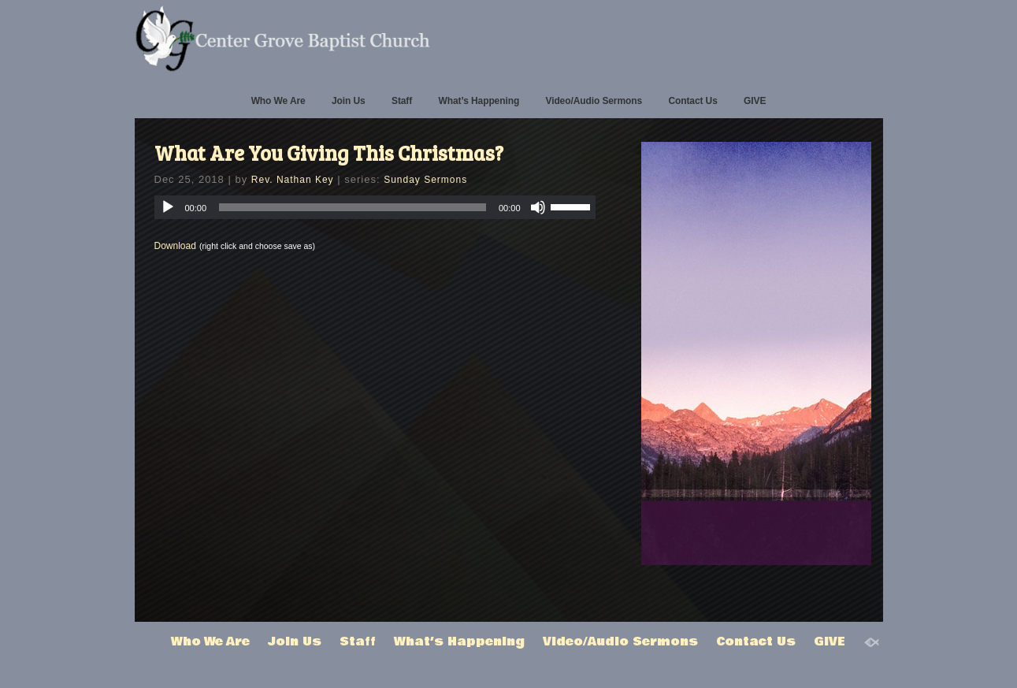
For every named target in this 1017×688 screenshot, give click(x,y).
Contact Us (692, 100)
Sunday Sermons (425, 179)
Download (175, 245)
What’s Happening (479, 100)
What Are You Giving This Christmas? (328, 152)
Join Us (349, 100)
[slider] (352, 207)
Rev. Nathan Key (292, 179)
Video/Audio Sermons (593, 100)
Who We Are (278, 100)
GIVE (755, 100)
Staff (402, 100)
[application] (375, 207)
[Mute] (538, 207)
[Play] (168, 207)
